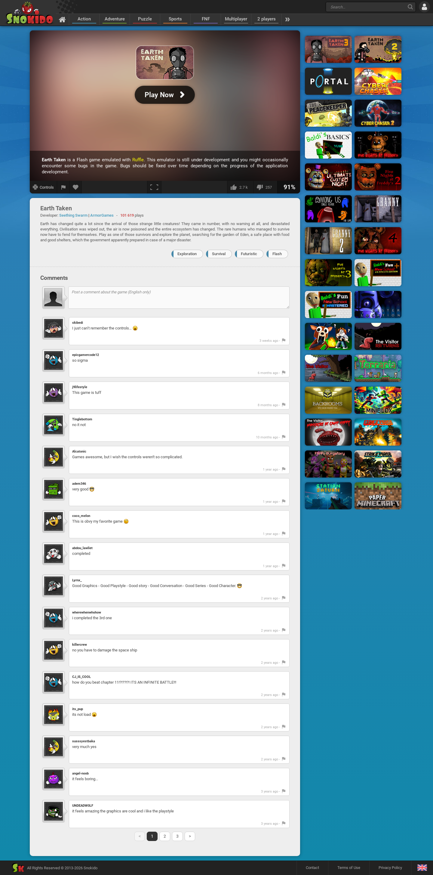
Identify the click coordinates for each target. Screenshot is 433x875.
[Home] (62, 19)
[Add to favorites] (76, 187)
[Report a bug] (63, 187)
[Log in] (424, 6)
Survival (219, 254)
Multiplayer (236, 19)
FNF (206, 19)
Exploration (187, 254)
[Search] (410, 6)
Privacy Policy (390, 867)
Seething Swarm (73, 215)
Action (84, 19)
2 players (266, 19)
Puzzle (145, 19)
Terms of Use (348, 867)
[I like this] (240, 187)
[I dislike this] (265, 187)
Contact (312, 867)
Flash (277, 254)
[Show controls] (43, 187)
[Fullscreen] (154, 187)
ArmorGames (102, 215)
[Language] (422, 868)
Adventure (115, 19)
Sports (175, 19)
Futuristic (249, 254)
